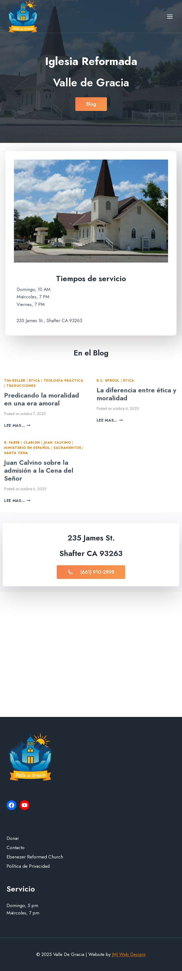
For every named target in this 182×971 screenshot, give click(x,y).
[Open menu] (169, 16)
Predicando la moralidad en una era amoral (41, 399)
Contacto (16, 847)
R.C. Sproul (108, 380)
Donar (13, 838)
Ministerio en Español (27, 447)
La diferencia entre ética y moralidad (136, 394)
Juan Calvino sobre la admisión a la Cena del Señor (38, 470)
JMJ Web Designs (129, 954)
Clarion (31, 442)
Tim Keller (14, 380)
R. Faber (12, 442)
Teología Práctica (63, 380)
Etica (34, 380)
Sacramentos (67, 447)
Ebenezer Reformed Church (35, 857)
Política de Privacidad (28, 866)
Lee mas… (17, 425)
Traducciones (20, 385)
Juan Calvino (57, 442)
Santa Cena (16, 453)
